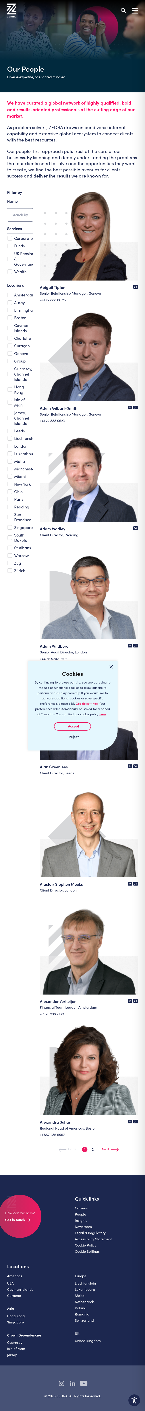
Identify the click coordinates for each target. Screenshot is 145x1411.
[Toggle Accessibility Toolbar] (134, 1400)
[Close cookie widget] (111, 667)
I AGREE (72, 726)
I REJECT (72, 736)
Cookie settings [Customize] (87, 703)
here (102, 714)
